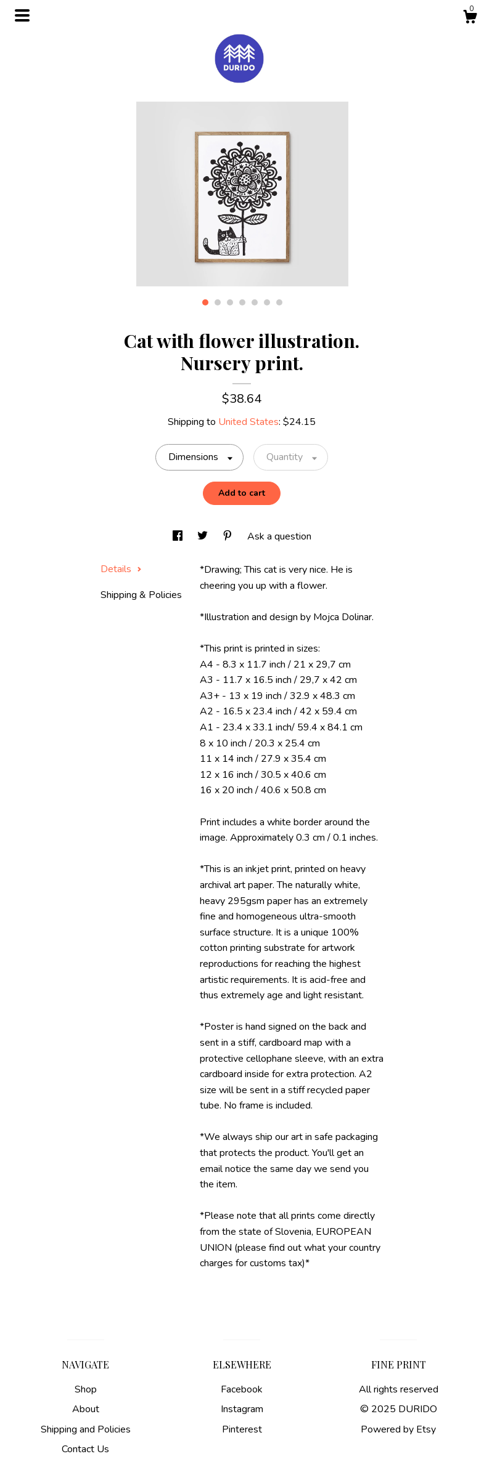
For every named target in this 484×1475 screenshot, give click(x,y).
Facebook (242, 1389)
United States (248, 422)
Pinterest (242, 1429)
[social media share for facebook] (179, 536)
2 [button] (218, 302)
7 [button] (279, 302)
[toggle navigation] (22, 15)
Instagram (242, 1409)
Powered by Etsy (398, 1429)
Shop (86, 1389)
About (85, 1409)
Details (121, 569)
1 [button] (205, 302)
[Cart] (470, 18)
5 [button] (255, 302)
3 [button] (230, 302)
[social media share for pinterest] (229, 536)
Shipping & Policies (141, 595)
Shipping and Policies (86, 1429)
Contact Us (85, 1449)
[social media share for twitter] (203, 536)
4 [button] (242, 302)
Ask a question (279, 536)
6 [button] (267, 302)
